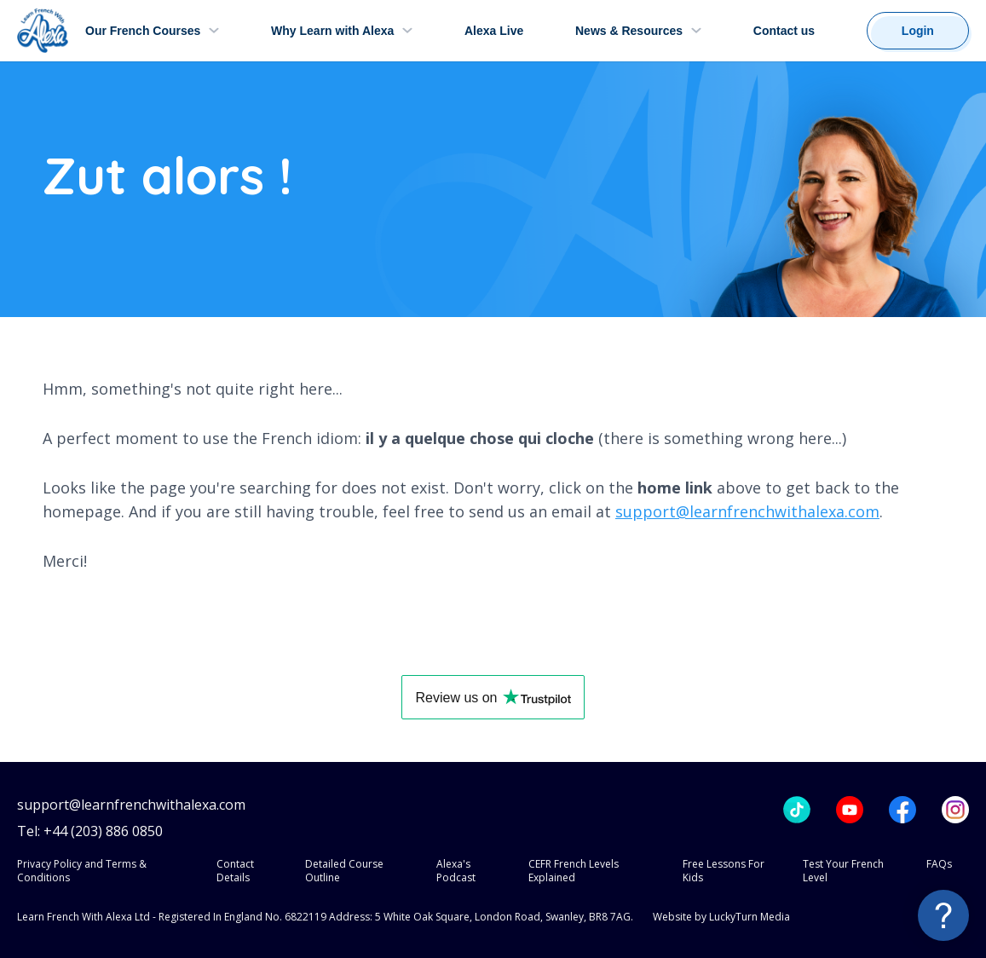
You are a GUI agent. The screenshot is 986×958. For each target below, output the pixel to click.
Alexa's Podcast (456, 871)
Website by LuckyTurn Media (721, 916)
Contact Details (235, 871)
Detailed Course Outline (344, 871)
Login (918, 31)
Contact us (784, 31)
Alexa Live (493, 31)
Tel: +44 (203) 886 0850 (90, 831)
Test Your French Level (843, 871)
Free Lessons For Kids (723, 871)
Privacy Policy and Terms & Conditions (82, 871)
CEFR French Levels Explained (573, 871)
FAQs (939, 864)
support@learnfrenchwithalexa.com (747, 511)
